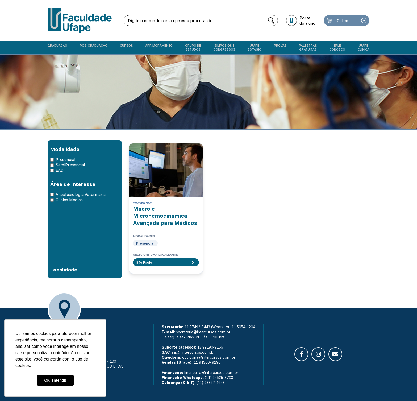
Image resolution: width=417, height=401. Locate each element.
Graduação (57, 45)
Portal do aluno (307, 20)
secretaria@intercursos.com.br (203, 331)
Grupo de (193, 47)
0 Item (343, 20)
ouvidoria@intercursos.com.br (208, 357)
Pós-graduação (93, 45)
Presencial (65, 159)
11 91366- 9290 (207, 362)
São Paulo (166, 262)
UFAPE (363, 47)
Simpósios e (224, 47)
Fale (337, 47)
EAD (60, 170)
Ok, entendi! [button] (55, 380)
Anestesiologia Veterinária (81, 194)
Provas (280, 45)
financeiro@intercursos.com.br (211, 372)
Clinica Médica (69, 199)
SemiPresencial (70, 164)
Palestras (308, 47)
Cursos (126, 45)
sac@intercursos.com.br (193, 352)
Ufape (254, 47)
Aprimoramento (159, 45)
